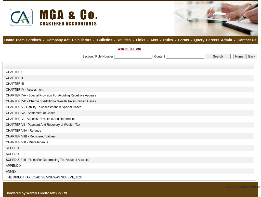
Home (9, 40)
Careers (212, 40)
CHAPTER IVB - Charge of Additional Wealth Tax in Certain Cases (51, 101)
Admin (228, 40)
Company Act (58, 40)
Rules (169, 40)
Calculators (83, 40)
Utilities (126, 40)
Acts (156, 40)
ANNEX (11, 171)
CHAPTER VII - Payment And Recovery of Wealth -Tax (43, 124)
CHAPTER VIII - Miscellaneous (27, 142)
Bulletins (106, 40)
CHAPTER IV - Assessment (24, 89)
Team (20, 40)
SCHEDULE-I (15, 148)
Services (35, 40)
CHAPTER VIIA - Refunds (23, 130)
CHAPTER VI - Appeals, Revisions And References (40, 119)
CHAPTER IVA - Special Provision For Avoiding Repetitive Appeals (51, 95)
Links (142, 40)
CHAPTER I (14, 72)
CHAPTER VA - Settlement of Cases (30, 113)
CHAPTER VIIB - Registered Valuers (31, 136)
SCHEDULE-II (15, 154)
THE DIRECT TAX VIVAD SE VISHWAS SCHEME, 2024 (44, 177)
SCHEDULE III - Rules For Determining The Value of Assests (47, 160)
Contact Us (247, 40)
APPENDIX (13, 165)
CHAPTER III (15, 84)
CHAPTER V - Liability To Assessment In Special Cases (44, 107)
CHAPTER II (14, 78)
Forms (185, 40)
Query (199, 40)
